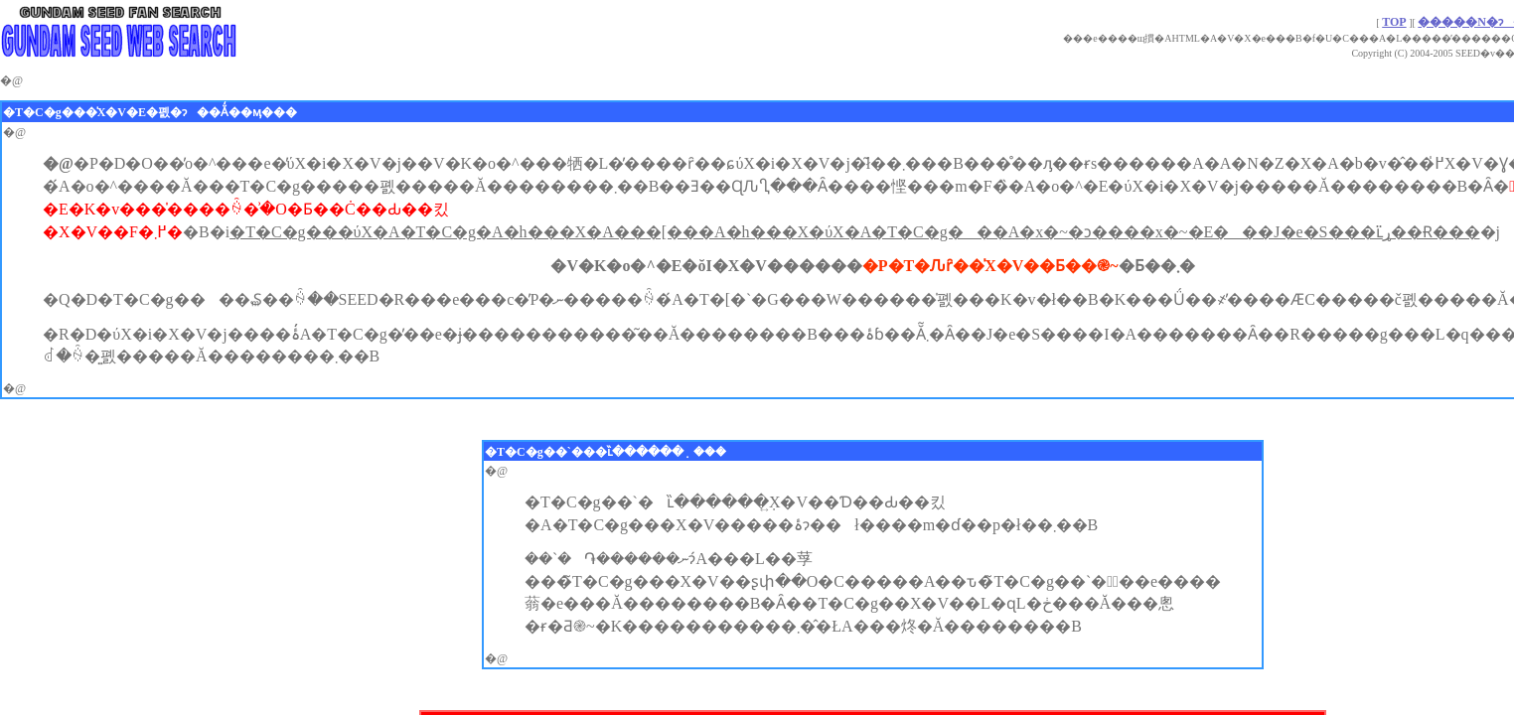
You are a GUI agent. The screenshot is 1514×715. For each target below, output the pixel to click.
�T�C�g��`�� (540, 452)
